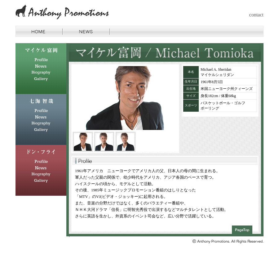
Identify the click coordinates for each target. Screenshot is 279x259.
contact (256, 14)
